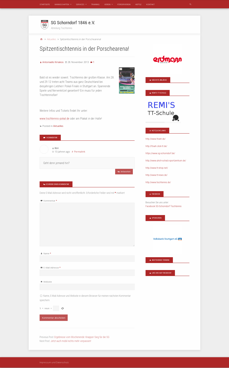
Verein (107, 4)
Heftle (138, 4)
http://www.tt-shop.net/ (157, 168)
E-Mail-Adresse (52, 267)
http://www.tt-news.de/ (156, 175)
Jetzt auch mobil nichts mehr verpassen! (71, 341)
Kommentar (50, 200)
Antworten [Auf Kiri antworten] (126, 171)
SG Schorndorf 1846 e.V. (73, 22)
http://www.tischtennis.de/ (158, 182)
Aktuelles (58, 126)
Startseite (45, 4)
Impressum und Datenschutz (54, 362)
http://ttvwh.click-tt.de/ (156, 146)
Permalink (79, 151)
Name (47, 253)
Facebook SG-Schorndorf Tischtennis (164, 206)
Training (95, 4)
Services (80, 4)
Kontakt (150, 4)
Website (47, 281)
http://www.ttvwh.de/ (156, 139)
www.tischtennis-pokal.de (54, 118)
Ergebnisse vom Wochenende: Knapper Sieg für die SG (81, 337)
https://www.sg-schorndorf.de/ (160, 153)
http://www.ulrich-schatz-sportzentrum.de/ (166, 160)
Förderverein (124, 4)
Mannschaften (62, 4)
